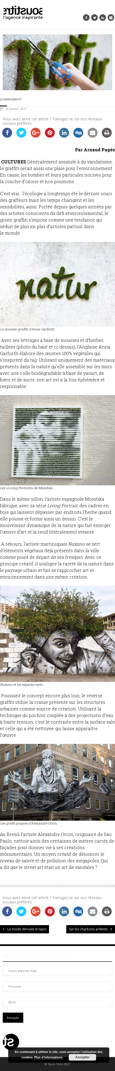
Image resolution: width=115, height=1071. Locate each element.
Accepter (82, 1057)
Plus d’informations (48, 1057)
